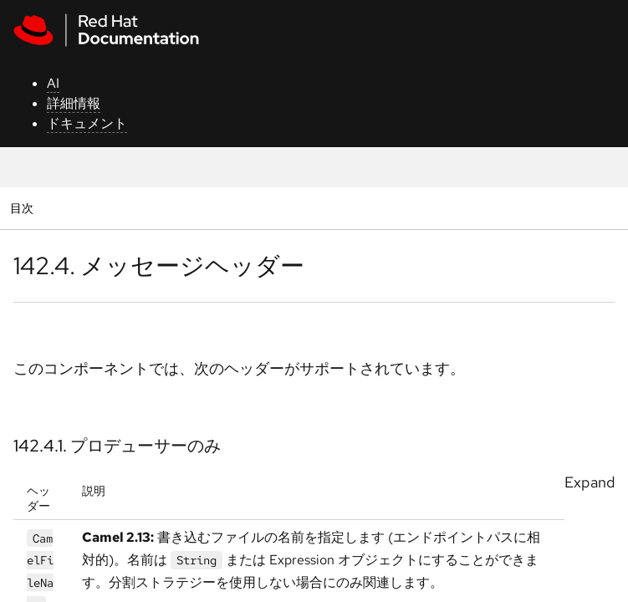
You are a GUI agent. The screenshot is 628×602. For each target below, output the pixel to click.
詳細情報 (73, 103)
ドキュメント (87, 123)
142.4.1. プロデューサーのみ (117, 446)
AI (53, 83)
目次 (23, 208)
